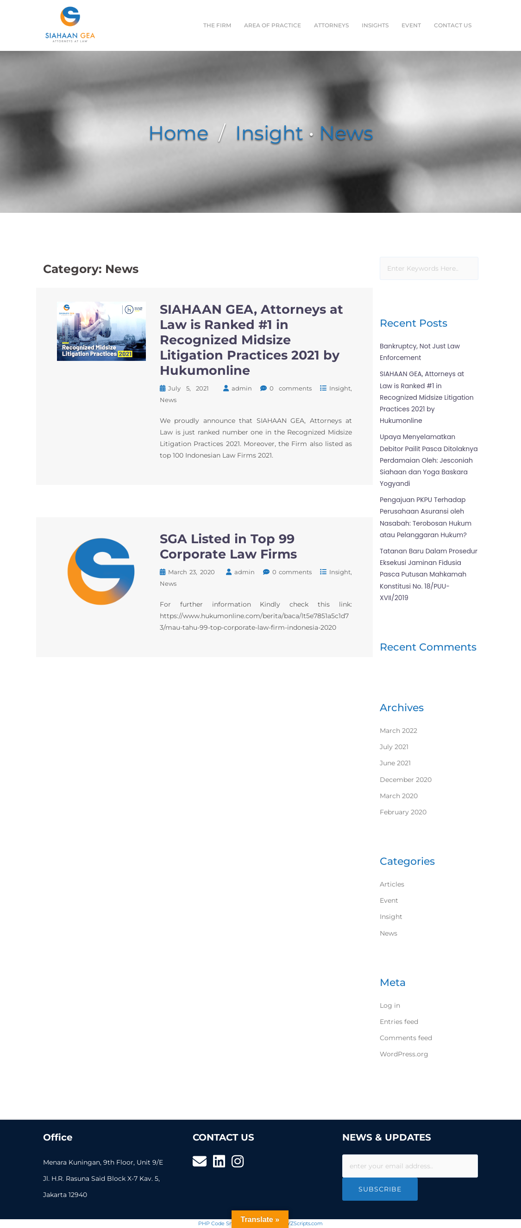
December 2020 (406, 779)
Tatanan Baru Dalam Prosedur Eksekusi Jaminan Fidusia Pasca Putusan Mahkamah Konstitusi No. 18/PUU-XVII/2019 (428, 574)
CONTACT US (452, 25)
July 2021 (394, 747)
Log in (390, 1005)
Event (389, 900)
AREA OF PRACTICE (272, 25)
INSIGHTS (375, 25)
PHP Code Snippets (223, 1223)
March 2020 (399, 796)
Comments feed (406, 1038)
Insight (269, 133)
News (346, 133)
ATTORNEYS (331, 25)
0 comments (291, 388)
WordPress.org (404, 1054)
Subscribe (380, 1189)
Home (178, 133)
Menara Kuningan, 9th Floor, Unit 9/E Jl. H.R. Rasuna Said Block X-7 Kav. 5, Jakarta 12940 (103, 1178)
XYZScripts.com (303, 1223)
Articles (392, 884)
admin (242, 388)
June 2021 (395, 763)
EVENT (411, 25)
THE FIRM (217, 25)
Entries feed (399, 1021)
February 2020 (403, 812)
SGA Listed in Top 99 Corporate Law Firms (228, 546)
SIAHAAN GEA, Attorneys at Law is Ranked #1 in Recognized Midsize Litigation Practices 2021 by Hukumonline (251, 340)
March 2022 (398, 730)
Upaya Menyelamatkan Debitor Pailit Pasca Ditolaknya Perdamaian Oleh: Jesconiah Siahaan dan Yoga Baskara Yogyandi (429, 460)
